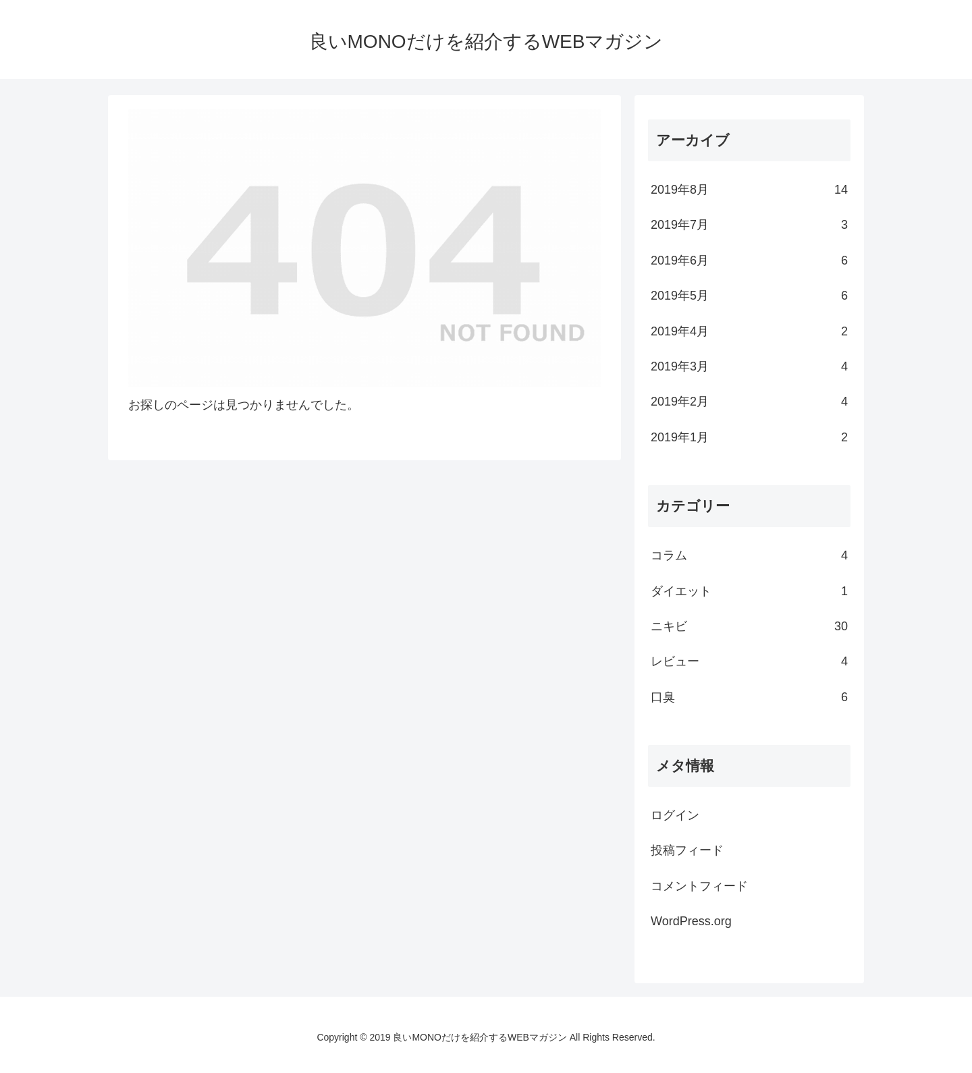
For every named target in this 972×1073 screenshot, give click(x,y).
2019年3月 (749, 366)
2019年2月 (749, 401)
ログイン (675, 815)
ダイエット (749, 591)
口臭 (749, 697)
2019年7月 (749, 225)
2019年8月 (749, 189)
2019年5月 (749, 295)
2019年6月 (749, 260)
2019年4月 (749, 331)
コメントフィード (699, 886)
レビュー (749, 661)
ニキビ (749, 626)
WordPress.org (691, 921)
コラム (749, 555)
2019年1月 (749, 437)
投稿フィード (687, 850)
